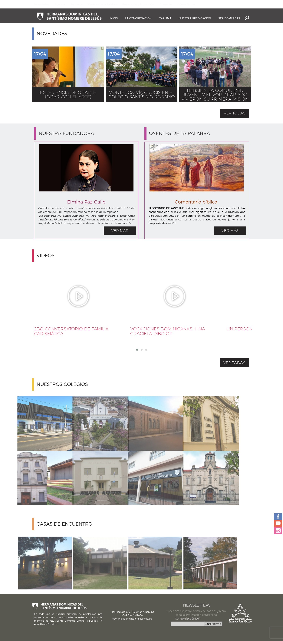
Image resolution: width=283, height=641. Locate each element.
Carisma (165, 18)
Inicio (114, 18)
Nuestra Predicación (195, 18)
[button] (137, 350)
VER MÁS (119, 230)
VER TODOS (234, 363)
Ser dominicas (229, 18)
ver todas (234, 113)
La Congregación (138, 18)
